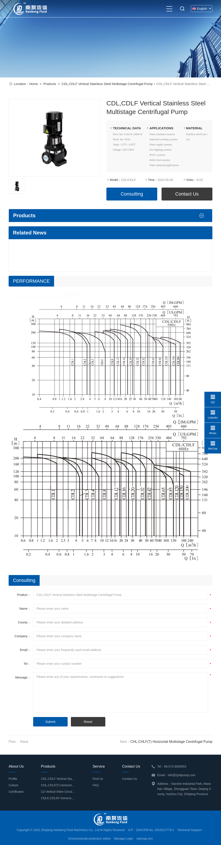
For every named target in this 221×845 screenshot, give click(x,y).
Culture (13, 785)
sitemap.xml (145, 838)
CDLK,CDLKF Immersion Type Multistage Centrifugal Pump (58, 798)
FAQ (96, 785)
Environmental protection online (89, 838)
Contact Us (187, 194)
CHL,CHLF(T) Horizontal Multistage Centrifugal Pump (171, 741)
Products (49, 84)
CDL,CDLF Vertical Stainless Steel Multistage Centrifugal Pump (107, 84)
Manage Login (123, 838)
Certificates (16, 791)
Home (33, 84)
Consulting (132, 194)
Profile (13, 778)
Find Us (98, 778)
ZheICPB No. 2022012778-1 (155, 830)
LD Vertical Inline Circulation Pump (58, 791)
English (201, 9)
